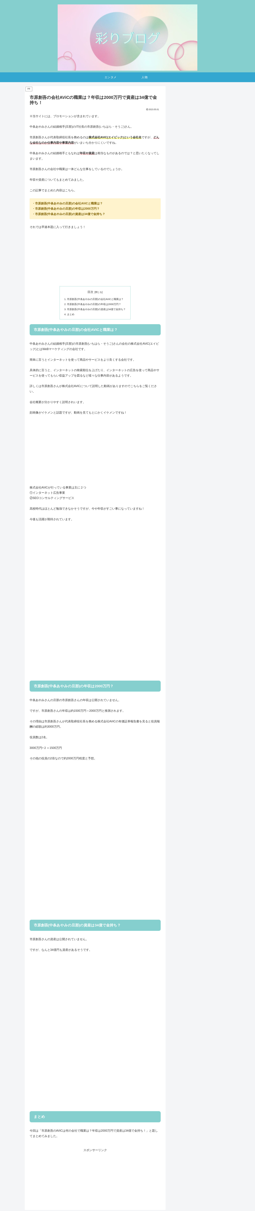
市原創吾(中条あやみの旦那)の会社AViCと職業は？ (95, 299)
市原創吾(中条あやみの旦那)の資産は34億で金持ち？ (96, 309)
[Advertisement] (95, 258)
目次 (90, 292)
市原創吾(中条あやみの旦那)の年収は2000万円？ (94, 304)
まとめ (69, 315)
